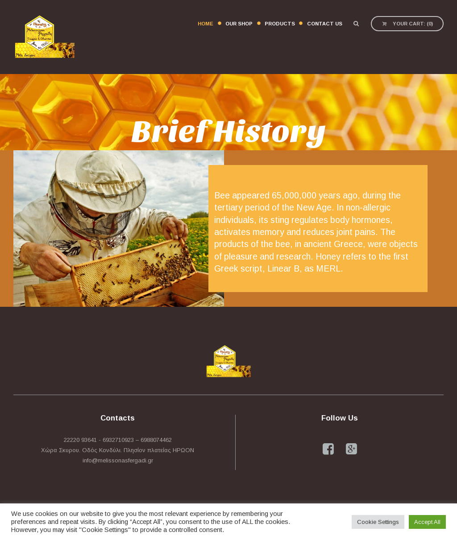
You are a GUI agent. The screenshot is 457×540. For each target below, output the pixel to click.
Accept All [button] (427, 522)
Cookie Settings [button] (378, 522)
